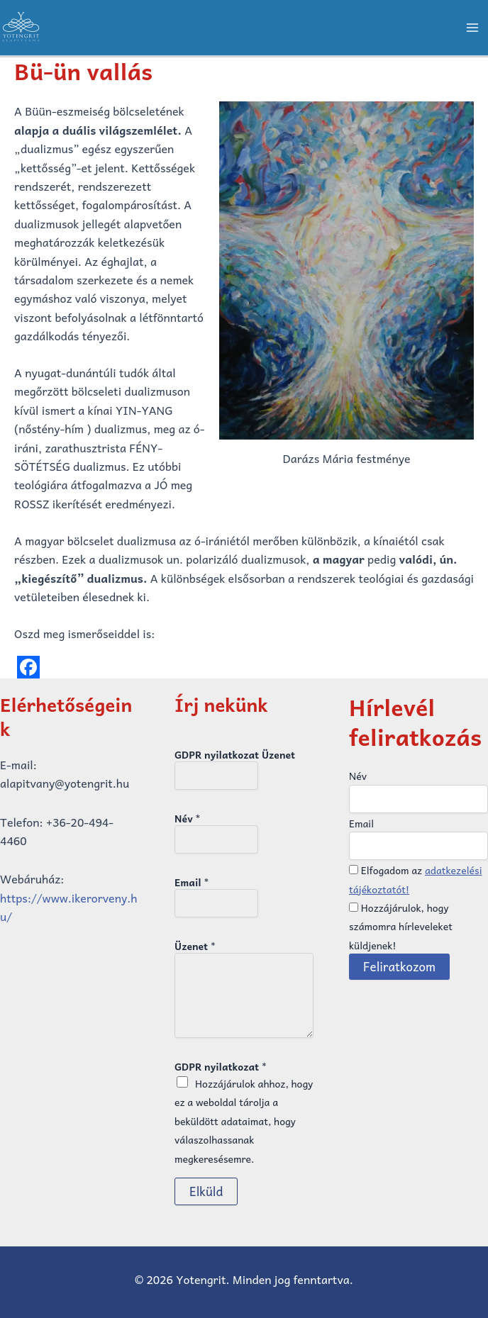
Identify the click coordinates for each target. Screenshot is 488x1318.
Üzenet (195, 946)
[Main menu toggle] (472, 27)
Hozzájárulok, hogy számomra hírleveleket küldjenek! (401, 926)
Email (191, 882)
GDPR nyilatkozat (220, 1066)
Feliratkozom (399, 966)
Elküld (206, 1191)
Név (187, 818)
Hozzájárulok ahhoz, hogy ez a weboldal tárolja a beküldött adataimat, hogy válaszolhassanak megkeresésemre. (243, 1121)
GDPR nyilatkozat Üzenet (234, 754)
